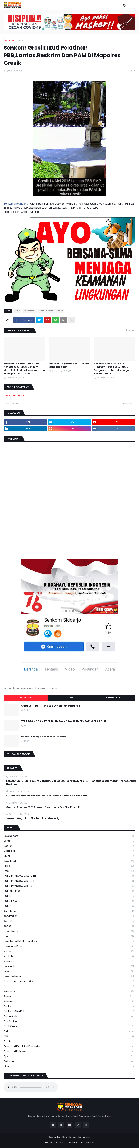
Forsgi (69, 866)
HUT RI (69, 896)
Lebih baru (11, 403)
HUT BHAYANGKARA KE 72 (69, 886)
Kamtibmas (30, 310)
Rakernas (69, 991)
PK (69, 986)
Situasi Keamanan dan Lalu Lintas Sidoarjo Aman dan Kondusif (46, 795)
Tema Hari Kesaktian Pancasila (69, 1046)
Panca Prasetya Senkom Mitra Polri (43, 736)
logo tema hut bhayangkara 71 (69, 941)
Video (69, 1066)
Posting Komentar (14, 395)
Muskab (69, 956)
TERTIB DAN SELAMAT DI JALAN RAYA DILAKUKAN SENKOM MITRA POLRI (63, 721)
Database (69, 851)
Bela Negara (69, 836)
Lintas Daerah (46, 310)
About (59, 1142)
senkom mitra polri (69, 1011)
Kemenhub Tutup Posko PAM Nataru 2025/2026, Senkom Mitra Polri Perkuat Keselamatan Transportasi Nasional (24, 368)
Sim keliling (69, 1021)
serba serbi (69, 1016)
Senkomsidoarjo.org (16, 203)
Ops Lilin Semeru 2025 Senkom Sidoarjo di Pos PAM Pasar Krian (45, 807)
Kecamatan (69, 916)
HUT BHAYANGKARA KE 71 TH (69, 881)
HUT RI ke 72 (69, 901)
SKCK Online (69, 1026)
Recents (69, 697)
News (60, 310)
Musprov (69, 961)
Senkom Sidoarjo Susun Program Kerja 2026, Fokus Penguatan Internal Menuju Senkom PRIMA (111, 368)
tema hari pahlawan (69, 1051)
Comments (113, 697)
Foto (69, 871)
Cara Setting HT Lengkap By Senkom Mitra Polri (51, 705)
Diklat (69, 856)
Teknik (69, 1041)
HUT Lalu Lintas (69, 891)
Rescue (69, 996)
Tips (69, 1056)
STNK (69, 1036)
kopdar (69, 926)
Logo (69, 936)
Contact (72, 1142)
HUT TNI (69, 906)
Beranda (9, 40)
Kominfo (69, 921)
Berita (19, 40)
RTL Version (87, 1142)
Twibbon (69, 1061)
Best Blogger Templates (76, 1137)
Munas (69, 951)
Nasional (69, 966)
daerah (69, 846)
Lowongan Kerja (69, 946)
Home (48, 1142)
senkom (69, 1006)
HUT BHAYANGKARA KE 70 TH (69, 876)
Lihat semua (128, 330)
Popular (25, 697)
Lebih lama (127, 403)
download (69, 861)
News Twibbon (69, 976)
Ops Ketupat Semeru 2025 (69, 981)
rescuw (69, 1001)
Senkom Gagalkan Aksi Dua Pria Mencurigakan (69, 365)
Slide (69, 1031)
